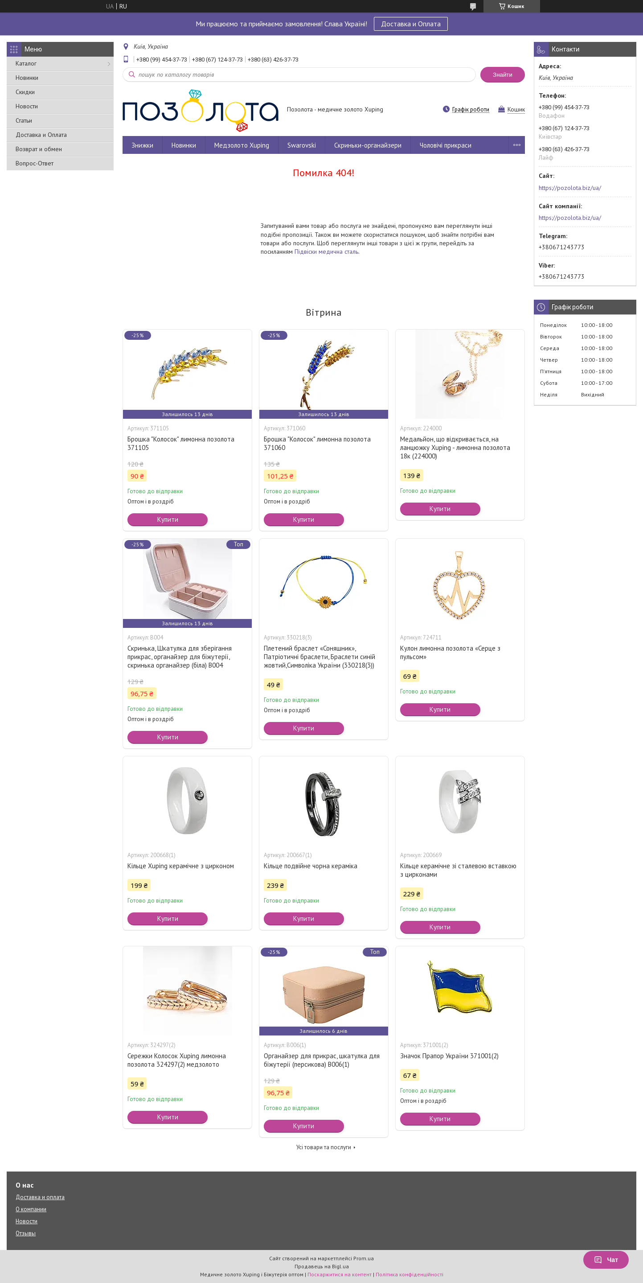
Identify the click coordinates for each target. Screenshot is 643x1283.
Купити (167, 519)
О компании (31, 1209)
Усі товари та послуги (323, 1147)
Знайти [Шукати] (502, 74)
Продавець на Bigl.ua (322, 1266)
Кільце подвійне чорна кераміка (310, 866)
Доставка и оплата (40, 1197)
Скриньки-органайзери (367, 145)
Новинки (27, 78)
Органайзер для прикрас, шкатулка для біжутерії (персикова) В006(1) (322, 1060)
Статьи (24, 120)
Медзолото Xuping (241, 145)
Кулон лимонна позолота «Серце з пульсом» (450, 652)
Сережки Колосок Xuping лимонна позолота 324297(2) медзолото (176, 1060)
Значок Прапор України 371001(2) (449, 1056)
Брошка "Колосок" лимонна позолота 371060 (317, 443)
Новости (27, 106)
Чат (606, 1260)
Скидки (25, 92)
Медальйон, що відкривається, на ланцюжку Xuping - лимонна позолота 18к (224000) (455, 447)
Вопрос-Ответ (34, 163)
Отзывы (26, 1233)
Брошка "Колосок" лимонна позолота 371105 (180, 443)
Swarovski (301, 145)
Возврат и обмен (39, 149)
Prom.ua (363, 1258)
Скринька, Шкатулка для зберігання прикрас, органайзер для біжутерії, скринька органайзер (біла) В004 (179, 656)
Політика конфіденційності (409, 1274)
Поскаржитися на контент (339, 1274)
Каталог (26, 63)
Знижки (142, 145)
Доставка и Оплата (411, 23)
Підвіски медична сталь (326, 252)
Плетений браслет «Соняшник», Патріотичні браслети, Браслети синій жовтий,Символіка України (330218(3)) (319, 656)
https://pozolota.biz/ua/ (570, 188)
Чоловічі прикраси (445, 145)
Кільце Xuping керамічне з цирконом (180, 866)
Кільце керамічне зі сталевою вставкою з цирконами (458, 870)
